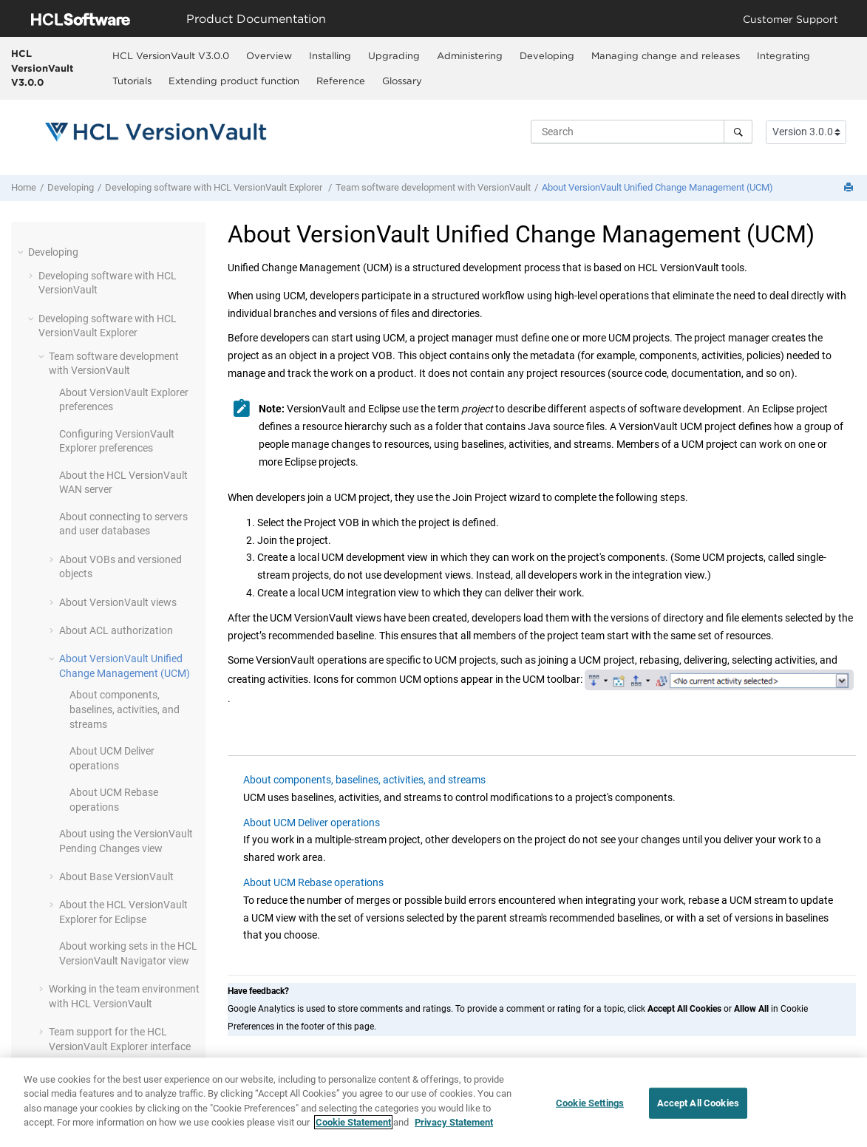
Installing (330, 55)
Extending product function (234, 80)
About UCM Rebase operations (313, 882)
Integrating (783, 55)
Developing (547, 55)
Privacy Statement (454, 1124)
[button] (22, 252)
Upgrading (394, 55)
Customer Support (790, 18)
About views (118, 602)
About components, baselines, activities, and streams (124, 709)
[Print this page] (850, 188)
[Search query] (641, 131)
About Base (116, 876)
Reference (340, 80)
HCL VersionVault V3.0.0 (42, 67)
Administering (470, 55)
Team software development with (433, 187)
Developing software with (214, 187)
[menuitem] (171, 55)
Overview (269, 55)
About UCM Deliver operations (311, 822)
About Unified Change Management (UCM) (657, 187)
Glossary (402, 80)
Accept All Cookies (698, 1105)
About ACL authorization (116, 630)
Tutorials (132, 80)
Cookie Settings (590, 1105)
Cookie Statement (353, 1124)
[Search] (738, 131)
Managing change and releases (665, 55)
